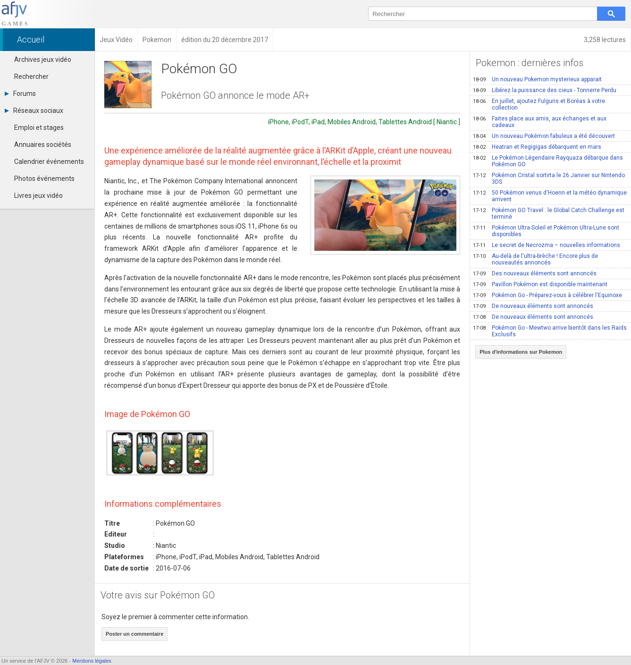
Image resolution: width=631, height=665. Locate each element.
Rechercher (31, 76)
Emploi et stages (39, 127)
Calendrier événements (49, 161)
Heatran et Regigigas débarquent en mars (537, 147)
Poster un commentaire (134, 634)
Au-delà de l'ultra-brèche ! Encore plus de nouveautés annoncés (535, 259)
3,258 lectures (605, 39)
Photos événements (44, 178)
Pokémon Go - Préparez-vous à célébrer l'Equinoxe (547, 295)
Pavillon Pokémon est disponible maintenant (540, 284)
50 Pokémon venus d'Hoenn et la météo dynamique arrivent (550, 196)
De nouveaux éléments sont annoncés (533, 306)
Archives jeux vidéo (42, 59)
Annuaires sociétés (42, 144)
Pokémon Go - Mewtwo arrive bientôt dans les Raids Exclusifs (550, 331)
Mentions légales (91, 661)
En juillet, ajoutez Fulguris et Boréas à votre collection (539, 104)
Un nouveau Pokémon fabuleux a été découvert (544, 136)
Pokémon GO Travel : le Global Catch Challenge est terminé (548, 213)
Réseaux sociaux (34, 110)
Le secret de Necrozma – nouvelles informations (546, 245)
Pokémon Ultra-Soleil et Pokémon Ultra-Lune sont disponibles (546, 231)
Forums (20, 93)
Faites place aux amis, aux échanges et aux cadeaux (539, 121)
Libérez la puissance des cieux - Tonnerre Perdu (544, 90)
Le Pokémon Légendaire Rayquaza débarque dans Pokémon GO (548, 161)
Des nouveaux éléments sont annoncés (535, 273)
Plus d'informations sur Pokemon (521, 352)
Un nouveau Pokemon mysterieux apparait (537, 79)
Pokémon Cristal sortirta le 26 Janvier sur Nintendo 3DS (549, 178)
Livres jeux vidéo (38, 195)
